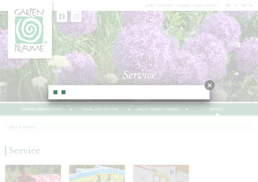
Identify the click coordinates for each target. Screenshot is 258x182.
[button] (210, 85)
